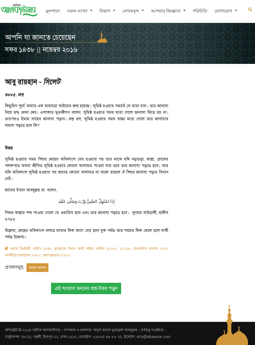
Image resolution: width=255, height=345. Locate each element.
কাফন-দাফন (37, 267)
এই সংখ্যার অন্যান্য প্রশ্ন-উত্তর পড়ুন (86, 288)
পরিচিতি (200, 11)
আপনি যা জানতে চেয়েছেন (40, 37)
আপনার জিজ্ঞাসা (166, 11)
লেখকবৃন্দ (130, 11)
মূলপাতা (53, 11)
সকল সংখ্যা (77, 11)
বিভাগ (104, 11)
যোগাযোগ (223, 11)
